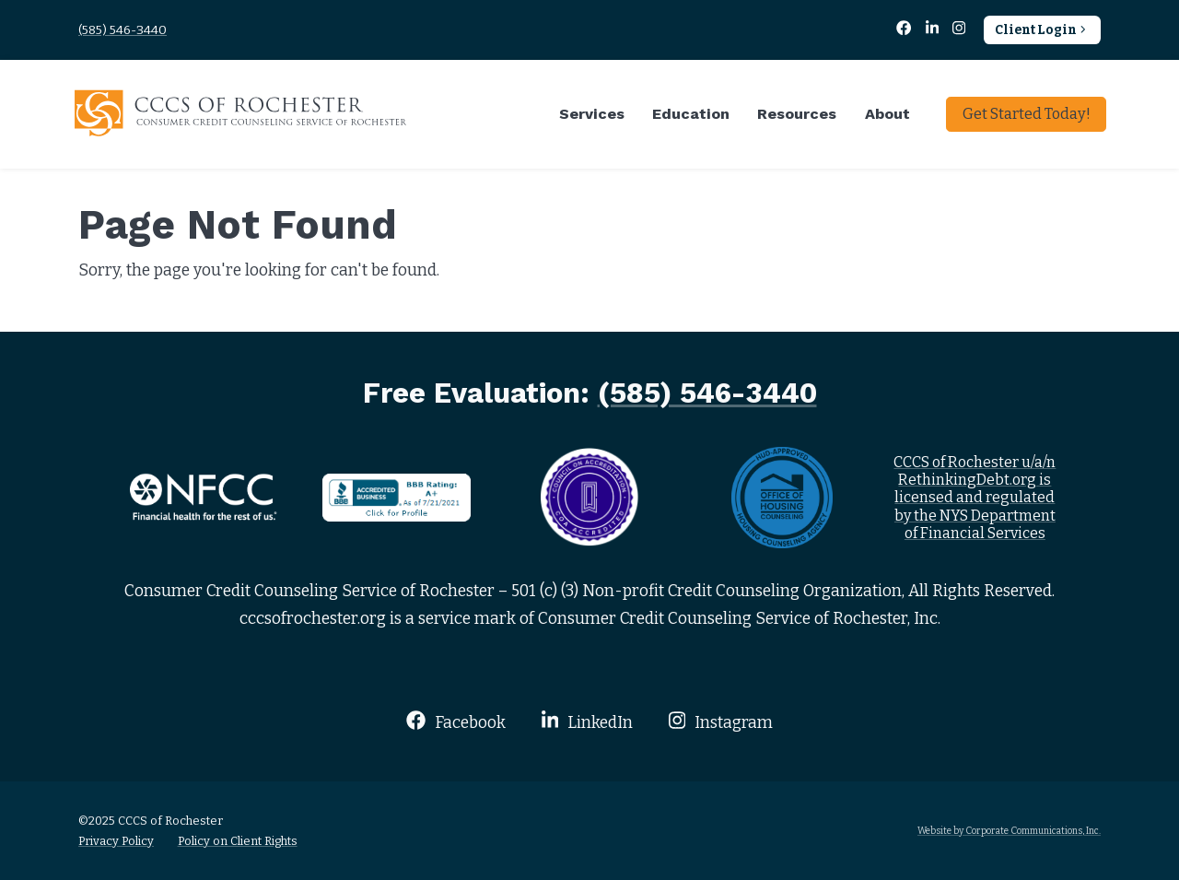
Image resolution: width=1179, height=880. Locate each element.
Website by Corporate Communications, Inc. (1009, 831)
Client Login (1042, 30)
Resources (796, 114)
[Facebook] (905, 30)
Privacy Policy (116, 841)
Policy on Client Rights (238, 841)
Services (592, 114)
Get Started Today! (1027, 114)
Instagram (721, 721)
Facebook (455, 721)
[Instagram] (959, 30)
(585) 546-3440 (122, 30)
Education (691, 114)
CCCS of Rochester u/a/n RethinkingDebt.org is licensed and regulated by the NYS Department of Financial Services (974, 497)
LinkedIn (587, 721)
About (887, 114)
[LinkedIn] (933, 30)
